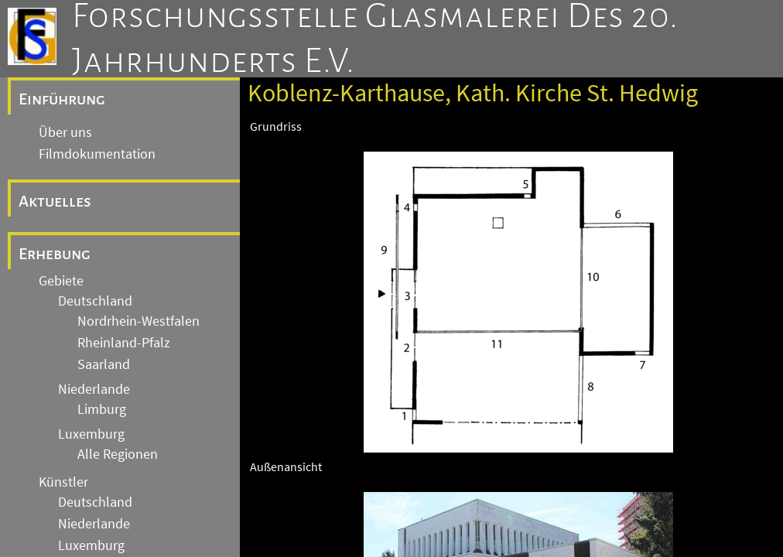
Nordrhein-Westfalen (138, 321)
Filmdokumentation (97, 153)
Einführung (62, 99)
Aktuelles (55, 201)
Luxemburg (91, 434)
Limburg (101, 409)
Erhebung (55, 253)
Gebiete (61, 280)
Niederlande (94, 389)
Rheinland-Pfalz (123, 342)
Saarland (103, 364)
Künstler (63, 481)
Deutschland (95, 300)
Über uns (65, 132)
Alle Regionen (117, 454)
